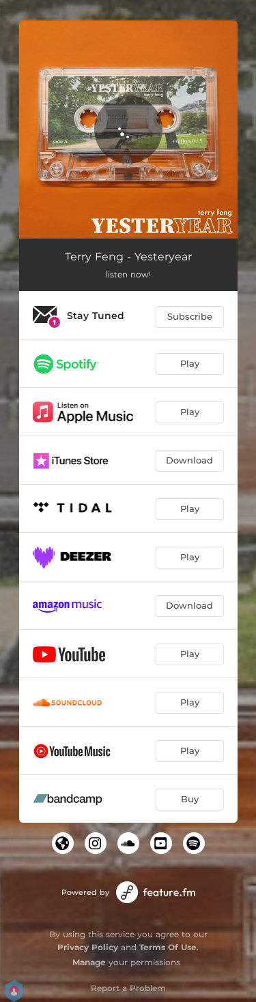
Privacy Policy (87, 947)
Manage (89, 962)
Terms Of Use (168, 947)
